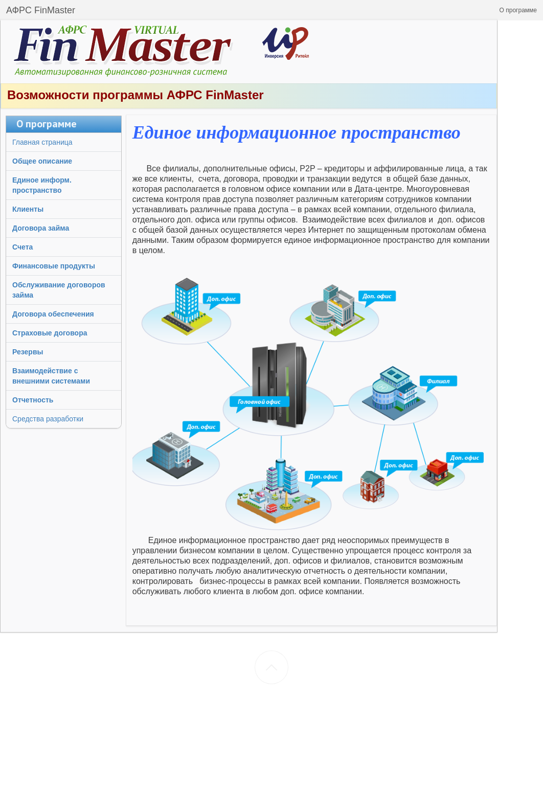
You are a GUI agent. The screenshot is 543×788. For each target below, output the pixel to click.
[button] (518, 10)
